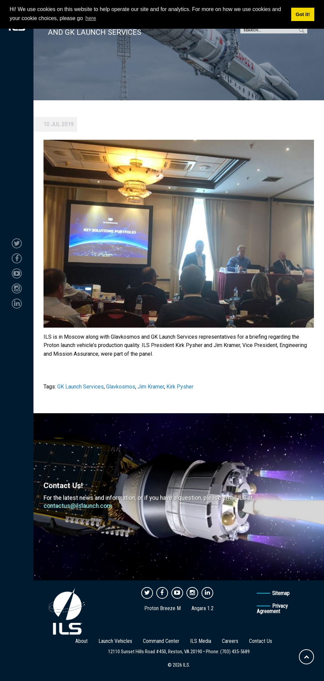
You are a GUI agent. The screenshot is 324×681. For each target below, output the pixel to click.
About (81, 641)
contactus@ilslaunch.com (78, 505)
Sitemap (281, 593)
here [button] (90, 18)
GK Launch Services (80, 386)
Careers (230, 641)
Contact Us (260, 641)
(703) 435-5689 (235, 652)
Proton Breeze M (162, 608)
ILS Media (200, 641)
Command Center (161, 641)
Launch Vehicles (115, 641)
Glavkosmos (120, 386)
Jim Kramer (151, 386)
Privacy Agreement (272, 608)
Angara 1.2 (202, 608)
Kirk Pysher (179, 386)
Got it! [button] (303, 14)
